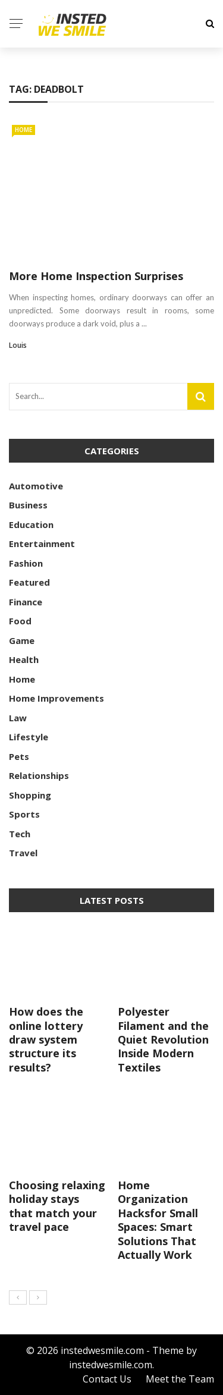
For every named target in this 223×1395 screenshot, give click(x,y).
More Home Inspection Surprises (96, 276)
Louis (18, 345)
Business (28, 505)
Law (18, 718)
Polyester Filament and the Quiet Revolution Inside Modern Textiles (163, 1039)
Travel (23, 853)
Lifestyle (28, 737)
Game (21, 640)
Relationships (39, 775)
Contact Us (107, 1378)
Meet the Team (180, 1378)
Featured (29, 582)
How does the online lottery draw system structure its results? (46, 1039)
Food (20, 621)
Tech (19, 834)
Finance (25, 602)
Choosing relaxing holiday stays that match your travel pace (57, 1206)
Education (31, 524)
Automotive (36, 486)
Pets (19, 756)
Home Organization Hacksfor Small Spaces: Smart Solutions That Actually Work (158, 1220)
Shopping (30, 795)
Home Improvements (56, 698)
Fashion (26, 563)
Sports (24, 814)
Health (24, 659)
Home (23, 129)
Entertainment (42, 543)
